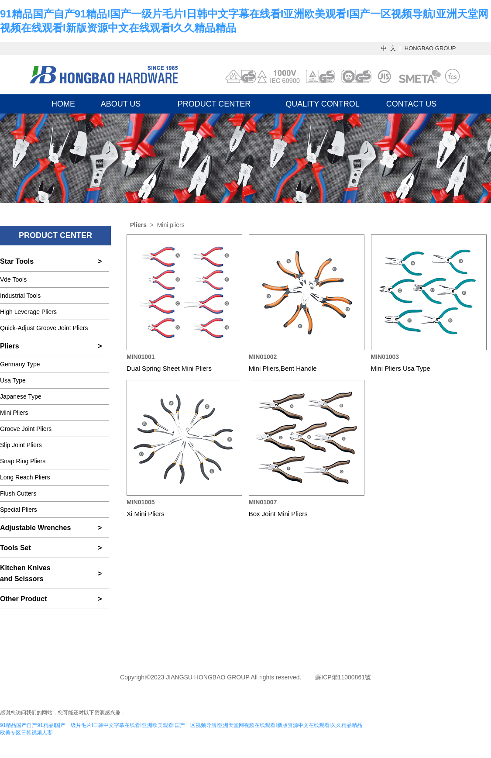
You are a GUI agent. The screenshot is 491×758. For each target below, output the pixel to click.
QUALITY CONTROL (322, 104)
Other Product (23, 599)
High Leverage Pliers (28, 311)
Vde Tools (13, 279)
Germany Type (20, 364)
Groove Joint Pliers (26, 428)
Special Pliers (18, 509)
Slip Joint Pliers (21, 444)
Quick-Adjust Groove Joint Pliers (44, 327)
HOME (63, 104)
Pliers (9, 346)
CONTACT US (411, 104)
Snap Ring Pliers (22, 461)
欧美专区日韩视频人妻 (26, 733)
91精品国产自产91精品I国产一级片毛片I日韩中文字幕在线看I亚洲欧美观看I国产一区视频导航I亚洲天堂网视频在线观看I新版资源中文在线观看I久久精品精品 (181, 725)
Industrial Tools (20, 295)
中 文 (389, 48)
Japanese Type (20, 396)
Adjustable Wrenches (35, 527)
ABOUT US (121, 104)
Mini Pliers (14, 412)
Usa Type (13, 380)
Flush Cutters (18, 493)
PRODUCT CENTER (214, 104)
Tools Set (15, 547)
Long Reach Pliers (25, 477)
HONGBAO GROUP (430, 48)
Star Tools (17, 261)
